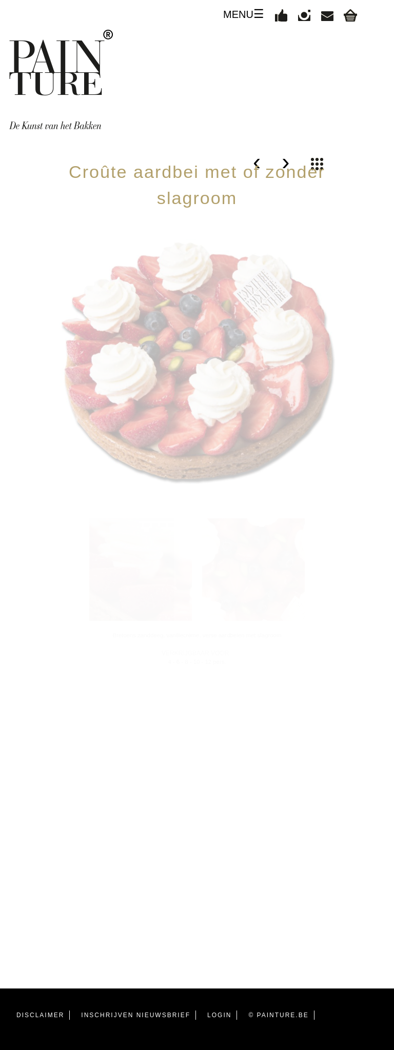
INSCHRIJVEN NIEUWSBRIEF (135, 1015)
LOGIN (219, 1015)
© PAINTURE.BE (278, 1015)
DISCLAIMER (40, 1015)
